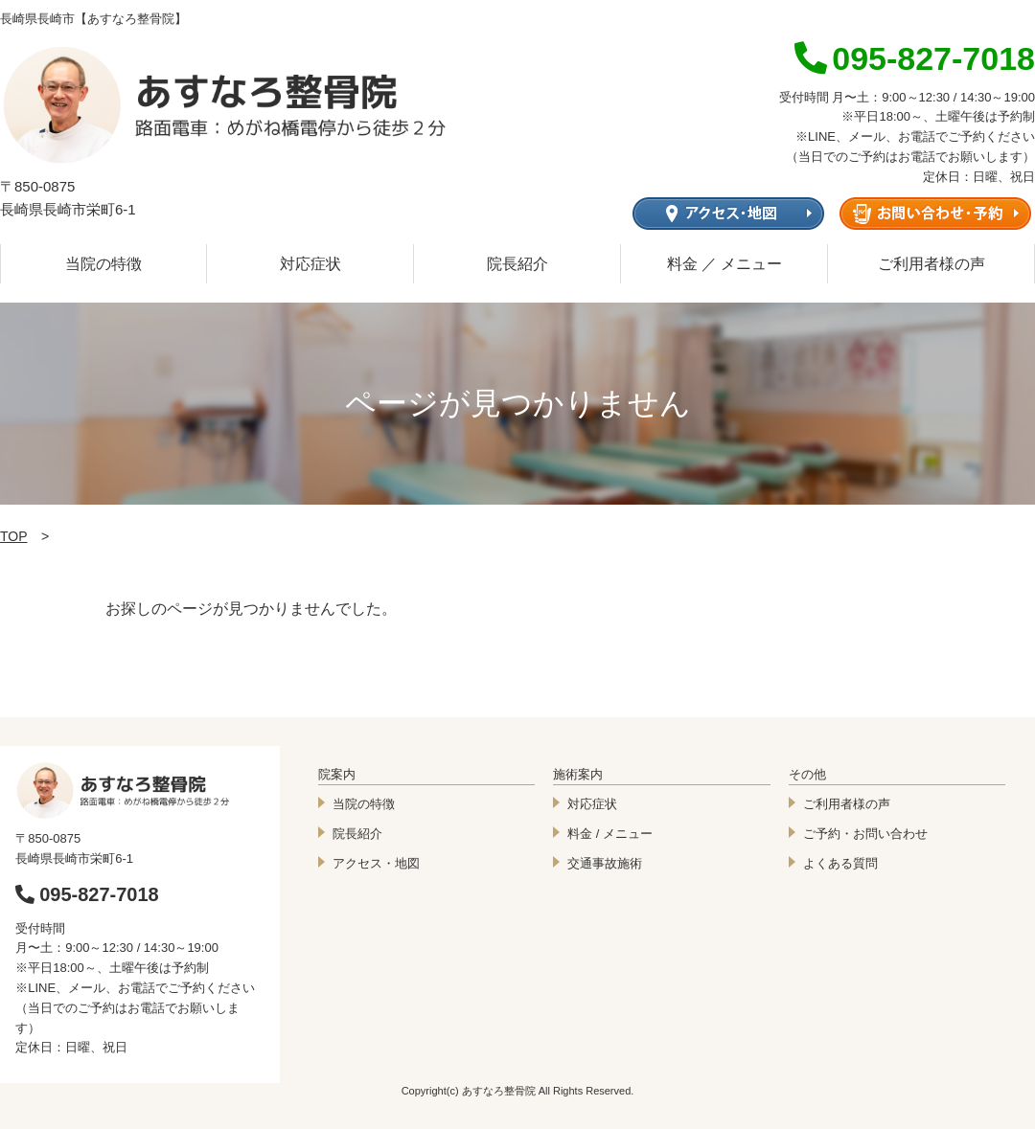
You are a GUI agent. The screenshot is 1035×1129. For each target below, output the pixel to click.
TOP (14, 536)
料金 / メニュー (610, 833)
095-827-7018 (87, 894)
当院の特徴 (103, 264)
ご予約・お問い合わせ (865, 833)
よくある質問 (840, 863)
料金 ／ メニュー (725, 264)
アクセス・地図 (376, 863)
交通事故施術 (604, 863)
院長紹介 (517, 264)
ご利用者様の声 (931, 264)
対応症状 (310, 264)
